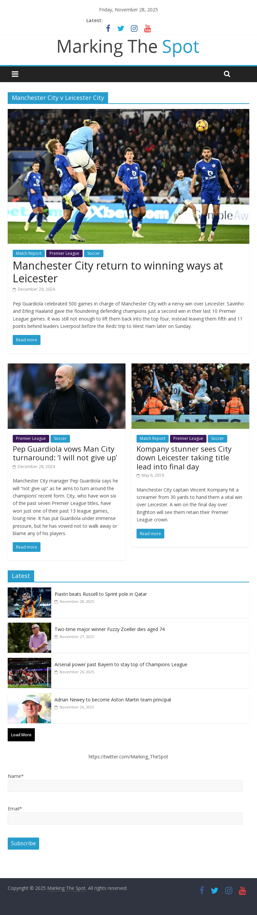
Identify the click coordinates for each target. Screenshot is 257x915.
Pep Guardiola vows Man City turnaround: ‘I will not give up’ (65, 453)
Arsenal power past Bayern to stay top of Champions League (121, 664)
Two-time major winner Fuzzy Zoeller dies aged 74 (110, 629)
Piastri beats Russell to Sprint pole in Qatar (101, 594)
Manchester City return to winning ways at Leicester (118, 271)
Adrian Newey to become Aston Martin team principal (113, 699)
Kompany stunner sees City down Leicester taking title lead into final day (184, 457)
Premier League (64, 253)
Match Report (28, 253)
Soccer (93, 253)
